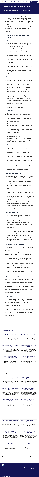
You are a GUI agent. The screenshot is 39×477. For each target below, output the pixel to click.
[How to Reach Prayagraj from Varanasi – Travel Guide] (10, 445)
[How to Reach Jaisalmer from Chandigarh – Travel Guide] (10, 434)
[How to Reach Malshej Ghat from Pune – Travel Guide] (28, 370)
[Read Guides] (34, 2)
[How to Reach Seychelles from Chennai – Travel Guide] (28, 434)
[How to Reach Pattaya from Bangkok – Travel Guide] (10, 423)
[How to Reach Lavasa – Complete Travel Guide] (10, 402)
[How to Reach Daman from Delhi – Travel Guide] (28, 445)
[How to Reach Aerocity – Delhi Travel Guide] (28, 348)
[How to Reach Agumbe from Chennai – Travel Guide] (28, 423)
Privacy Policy (32, 473)
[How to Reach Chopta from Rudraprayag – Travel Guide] (10, 456)
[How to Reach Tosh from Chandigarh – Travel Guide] (28, 456)
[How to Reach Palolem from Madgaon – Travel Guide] (10, 413)
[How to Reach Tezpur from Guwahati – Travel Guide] (10, 381)
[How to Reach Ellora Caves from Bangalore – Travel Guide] (28, 391)
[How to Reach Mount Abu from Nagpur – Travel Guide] (10, 391)
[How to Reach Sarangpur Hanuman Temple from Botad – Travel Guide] (10, 359)
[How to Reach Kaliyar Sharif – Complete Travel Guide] (10, 370)
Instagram (23, 466)
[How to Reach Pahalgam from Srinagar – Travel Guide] (28, 381)
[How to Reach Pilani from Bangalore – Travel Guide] (28, 413)
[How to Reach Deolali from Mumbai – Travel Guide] (28, 359)
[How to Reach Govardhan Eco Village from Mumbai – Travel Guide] (28, 338)
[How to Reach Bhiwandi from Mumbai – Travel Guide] (28, 402)
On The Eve (6, 1)
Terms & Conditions (33, 472)
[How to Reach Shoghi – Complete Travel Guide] (10, 348)
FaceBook (24, 467)
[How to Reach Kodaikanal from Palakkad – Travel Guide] (10, 338)
